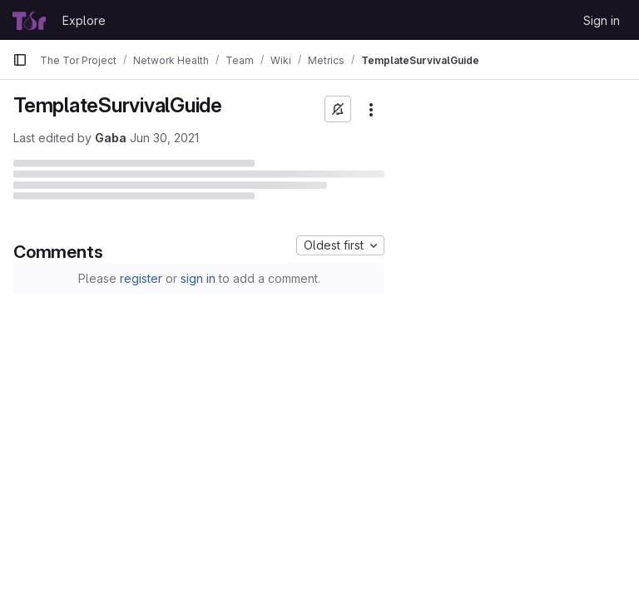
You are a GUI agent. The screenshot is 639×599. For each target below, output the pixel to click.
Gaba (110, 138)
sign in (198, 278)
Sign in (601, 20)
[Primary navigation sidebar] (20, 60)
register (141, 278)
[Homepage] (29, 20)
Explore (84, 20)
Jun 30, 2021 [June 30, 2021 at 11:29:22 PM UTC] (164, 138)
